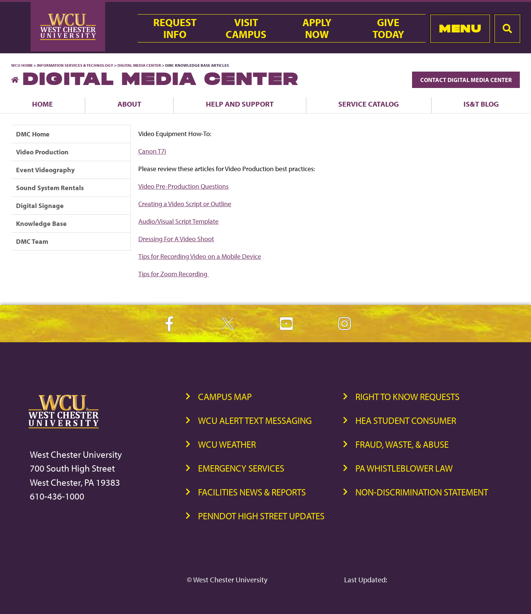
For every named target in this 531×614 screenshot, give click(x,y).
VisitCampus (246, 28)
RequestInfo (175, 28)
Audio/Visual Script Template (178, 221)
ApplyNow (317, 28)
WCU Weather (227, 444)
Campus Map (225, 396)
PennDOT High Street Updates (261, 516)
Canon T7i (152, 151)
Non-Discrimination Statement (421, 492)
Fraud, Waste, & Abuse (402, 444)
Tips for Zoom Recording (173, 274)
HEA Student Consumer (405, 420)
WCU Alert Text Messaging (255, 420)
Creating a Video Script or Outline (184, 203)
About (129, 103)
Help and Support (240, 103)
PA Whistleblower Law (404, 468)
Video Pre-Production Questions (183, 186)
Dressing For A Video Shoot (176, 238)
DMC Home (33, 134)
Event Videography (45, 170)
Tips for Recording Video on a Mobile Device (199, 256)
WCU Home (22, 65)
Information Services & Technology (75, 65)
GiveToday (388, 28)
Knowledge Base (41, 223)
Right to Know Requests (407, 396)
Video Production (42, 152)
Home (42, 103)
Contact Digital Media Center (466, 80)
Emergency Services (241, 468)
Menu (460, 28)
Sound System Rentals (50, 187)
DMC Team (32, 241)
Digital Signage (40, 205)
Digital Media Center (139, 65)
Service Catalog (368, 103)
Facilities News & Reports (252, 492)
